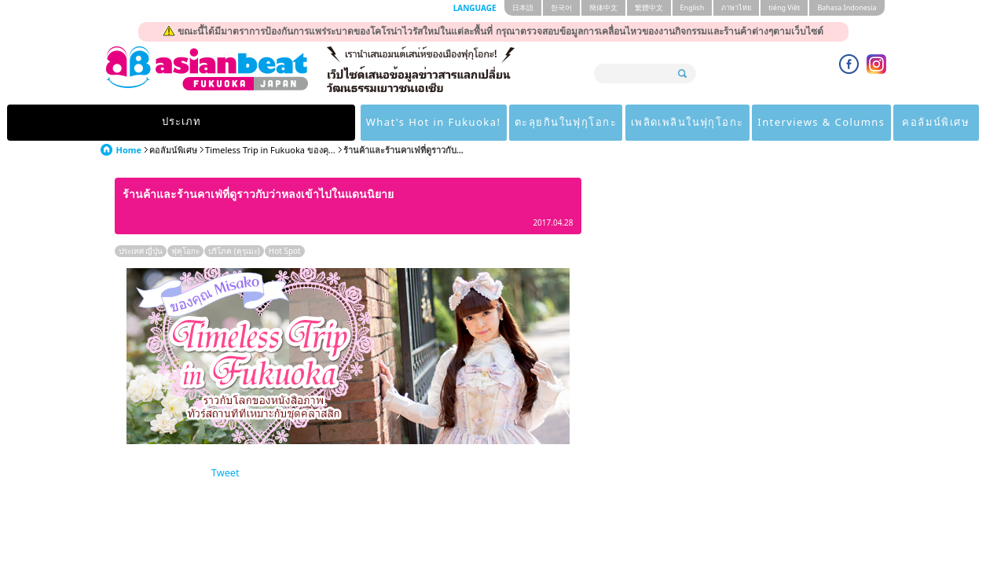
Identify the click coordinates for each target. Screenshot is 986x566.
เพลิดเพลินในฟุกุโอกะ (562, 123)
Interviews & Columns (708, 123)
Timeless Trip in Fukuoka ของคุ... (270, 150)
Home (129, 150)
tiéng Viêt (784, 7)
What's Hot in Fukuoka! (284, 123)
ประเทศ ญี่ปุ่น (141, 250)
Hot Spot (285, 250)
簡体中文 (603, 7)
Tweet (225, 472)
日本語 (522, 7)
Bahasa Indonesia (846, 7)
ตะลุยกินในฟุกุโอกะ (430, 123)
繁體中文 (649, 7)
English (692, 7)
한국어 (561, 7)
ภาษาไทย (736, 7)
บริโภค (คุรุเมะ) (234, 250)
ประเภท (152, 123)
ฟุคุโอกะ (185, 250)
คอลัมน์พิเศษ (835, 123)
